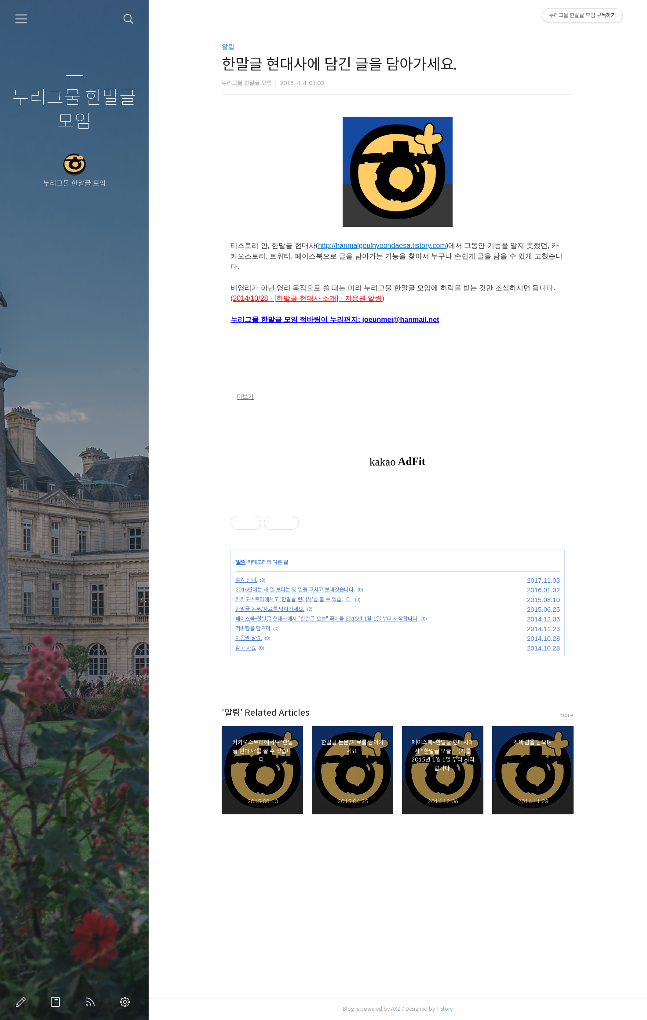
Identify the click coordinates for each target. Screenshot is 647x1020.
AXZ (396, 1008)
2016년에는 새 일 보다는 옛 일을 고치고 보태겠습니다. (295, 589)
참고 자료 (246, 647)
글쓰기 (22, 1002)
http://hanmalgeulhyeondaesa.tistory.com (382, 245)
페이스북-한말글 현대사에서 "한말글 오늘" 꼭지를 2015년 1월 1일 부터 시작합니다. (327, 618)
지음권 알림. (249, 638)
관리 (126, 1002)
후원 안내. (247, 580)
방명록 (57, 1002)
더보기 (245, 397)
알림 (228, 47)
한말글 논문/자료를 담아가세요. (270, 609)
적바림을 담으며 (253, 628)
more (567, 715)
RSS (91, 1002)
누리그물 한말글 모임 (74, 110)
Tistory (445, 1008)
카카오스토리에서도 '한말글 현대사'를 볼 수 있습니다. (294, 599)
